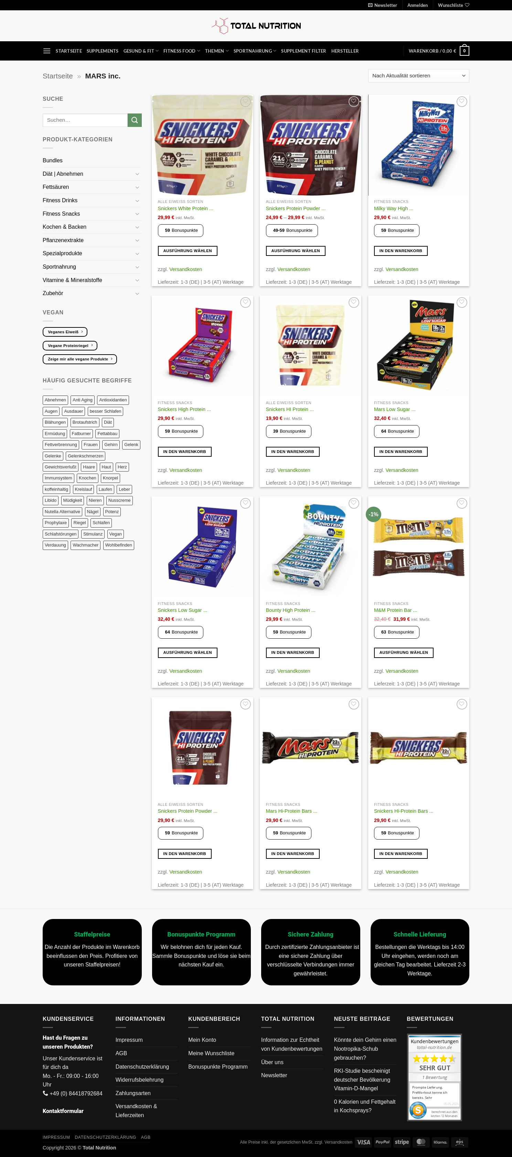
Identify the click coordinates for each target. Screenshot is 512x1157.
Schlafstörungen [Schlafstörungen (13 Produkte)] (60, 534)
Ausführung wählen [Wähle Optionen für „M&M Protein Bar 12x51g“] (404, 652)
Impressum (129, 1040)
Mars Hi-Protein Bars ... (292, 811)
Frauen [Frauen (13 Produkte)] (91, 444)
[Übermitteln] (134, 120)
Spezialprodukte (63, 253)
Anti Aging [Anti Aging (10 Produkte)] (83, 399)
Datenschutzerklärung (142, 1067)
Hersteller (345, 51)
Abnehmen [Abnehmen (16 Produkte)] (55, 399)
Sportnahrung (255, 50)
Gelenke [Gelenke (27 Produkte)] (53, 455)
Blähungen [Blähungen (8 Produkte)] (55, 422)
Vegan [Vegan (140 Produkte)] (115, 534)
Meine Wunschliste (211, 1053)
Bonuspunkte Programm (218, 1067)
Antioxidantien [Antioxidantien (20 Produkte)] (113, 399)
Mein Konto (202, 1040)
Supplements (103, 51)
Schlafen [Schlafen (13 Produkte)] (101, 522)
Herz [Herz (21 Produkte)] (122, 466)
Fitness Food (181, 50)
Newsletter (274, 1075)
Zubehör (53, 293)
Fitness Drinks (61, 200)
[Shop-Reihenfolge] (418, 76)
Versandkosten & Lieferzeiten (136, 1110)
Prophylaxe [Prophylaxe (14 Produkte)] (56, 522)
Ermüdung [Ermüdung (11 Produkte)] (55, 433)
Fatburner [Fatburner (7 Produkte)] (81, 433)
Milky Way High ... (394, 208)
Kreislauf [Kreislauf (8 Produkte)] (83, 489)
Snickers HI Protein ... (290, 409)
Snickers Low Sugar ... (182, 610)
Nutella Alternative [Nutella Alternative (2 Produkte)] (62, 511)
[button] (382, 5)
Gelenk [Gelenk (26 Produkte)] (131, 444)
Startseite (69, 51)
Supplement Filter (303, 51)
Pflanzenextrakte (64, 240)
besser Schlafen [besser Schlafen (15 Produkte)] (105, 411)
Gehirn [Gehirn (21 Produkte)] (110, 444)
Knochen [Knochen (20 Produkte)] (87, 477)
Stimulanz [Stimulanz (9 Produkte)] (93, 534)
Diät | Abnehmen (64, 174)
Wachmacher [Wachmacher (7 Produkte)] (85, 545)
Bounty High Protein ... (291, 610)
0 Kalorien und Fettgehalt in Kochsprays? (365, 1106)
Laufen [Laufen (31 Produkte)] (105, 489)
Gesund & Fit (141, 50)
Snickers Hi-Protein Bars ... (404, 811)
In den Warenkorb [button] (401, 251)
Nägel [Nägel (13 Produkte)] (92, 511)
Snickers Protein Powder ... (296, 208)
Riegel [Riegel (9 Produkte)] (79, 522)
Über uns (272, 1062)
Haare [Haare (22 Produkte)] (89, 466)
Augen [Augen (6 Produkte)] (51, 411)
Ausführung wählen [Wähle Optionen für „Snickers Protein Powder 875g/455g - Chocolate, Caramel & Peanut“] (295, 251)
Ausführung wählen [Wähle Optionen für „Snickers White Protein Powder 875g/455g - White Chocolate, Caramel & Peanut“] (187, 251)
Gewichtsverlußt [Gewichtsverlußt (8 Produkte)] (60, 466)
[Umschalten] (138, 174)
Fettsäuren (57, 187)
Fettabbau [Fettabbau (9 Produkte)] (107, 433)
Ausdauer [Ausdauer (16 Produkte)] (73, 411)
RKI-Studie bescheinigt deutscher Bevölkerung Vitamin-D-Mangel (362, 1079)
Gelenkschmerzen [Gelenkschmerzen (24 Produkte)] (85, 455)
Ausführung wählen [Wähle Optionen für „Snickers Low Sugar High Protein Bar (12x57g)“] (187, 652)
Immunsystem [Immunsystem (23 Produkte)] (58, 477)
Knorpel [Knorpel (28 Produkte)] (110, 477)
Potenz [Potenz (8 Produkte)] (112, 511)
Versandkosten (185, 269)
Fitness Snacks (62, 214)
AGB (121, 1053)
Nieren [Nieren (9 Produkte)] (95, 500)
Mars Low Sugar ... (395, 409)
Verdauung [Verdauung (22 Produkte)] (55, 545)
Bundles (53, 160)
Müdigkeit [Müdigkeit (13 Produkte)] (72, 500)
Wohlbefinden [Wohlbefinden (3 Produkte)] (118, 545)
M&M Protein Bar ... (395, 610)
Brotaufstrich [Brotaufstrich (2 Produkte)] (85, 422)
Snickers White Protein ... (186, 208)
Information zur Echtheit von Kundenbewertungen (291, 1044)
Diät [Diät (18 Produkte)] (108, 422)
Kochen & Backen (65, 227)
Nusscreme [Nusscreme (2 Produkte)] (119, 500)
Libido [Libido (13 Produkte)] (50, 500)
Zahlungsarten (133, 1093)
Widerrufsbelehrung (140, 1080)
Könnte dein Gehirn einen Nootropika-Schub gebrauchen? (365, 1048)
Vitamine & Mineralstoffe (73, 280)
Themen (217, 50)
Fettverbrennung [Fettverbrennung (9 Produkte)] (61, 444)
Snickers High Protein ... (184, 409)
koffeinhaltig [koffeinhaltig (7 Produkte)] (56, 489)
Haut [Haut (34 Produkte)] (106, 466)
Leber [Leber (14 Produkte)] (124, 489)
